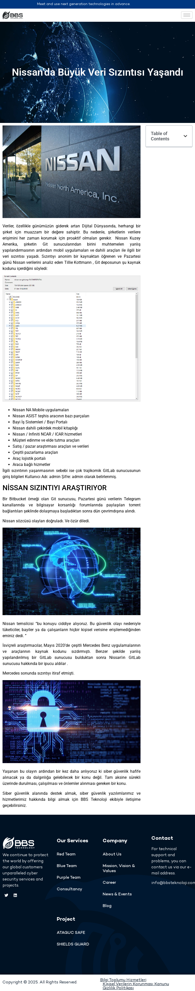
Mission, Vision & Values (119, 868)
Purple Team (68, 878)
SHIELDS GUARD (73, 944)
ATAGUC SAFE (71, 933)
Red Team (66, 854)
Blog (107, 906)
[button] (185, 136)
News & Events (117, 894)
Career (109, 883)
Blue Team (67, 866)
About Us (112, 854)
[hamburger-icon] (186, 15)
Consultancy (69, 889)
